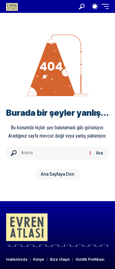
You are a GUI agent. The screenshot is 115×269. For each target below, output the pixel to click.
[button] (81, 7)
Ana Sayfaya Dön (57, 174)
